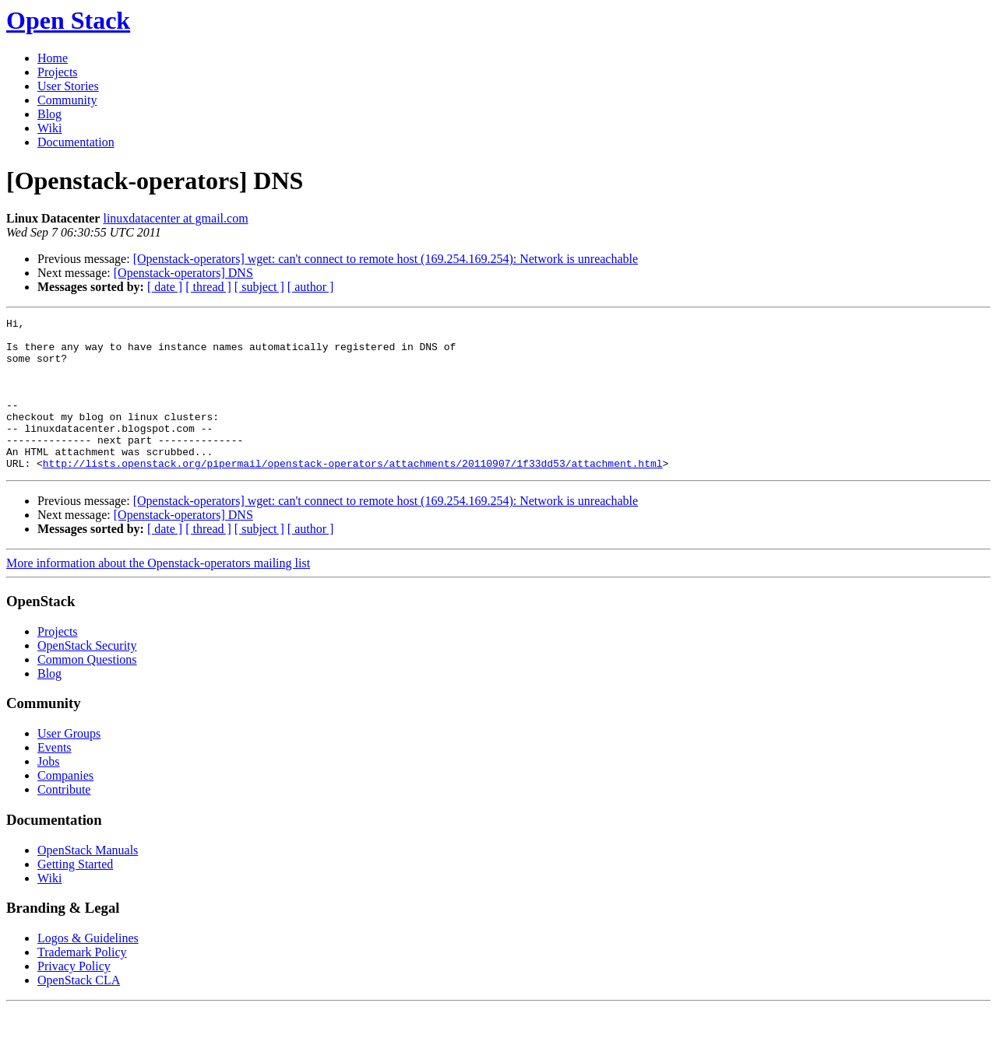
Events (54, 777)
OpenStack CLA (78, 1010)
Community (67, 100)
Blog (49, 114)
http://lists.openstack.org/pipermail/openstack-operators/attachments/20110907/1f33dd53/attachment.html (353, 493)
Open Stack (68, 20)
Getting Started (75, 894)
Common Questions (87, 689)
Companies (65, 805)
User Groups (68, 763)
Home (52, 58)
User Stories (68, 86)
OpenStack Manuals (87, 880)
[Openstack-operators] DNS (183, 272)
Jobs (48, 791)
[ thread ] (208, 286)
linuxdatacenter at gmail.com (175, 218)
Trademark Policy (82, 982)
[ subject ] (259, 286)
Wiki (49, 128)
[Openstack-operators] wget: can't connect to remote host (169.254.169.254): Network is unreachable (385, 258)
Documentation (75, 142)
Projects (57, 72)
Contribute (63, 819)
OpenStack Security (87, 675)
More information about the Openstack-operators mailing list (158, 593)
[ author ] (310, 286)
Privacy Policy (74, 996)
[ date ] (164, 286)
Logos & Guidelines (88, 968)
